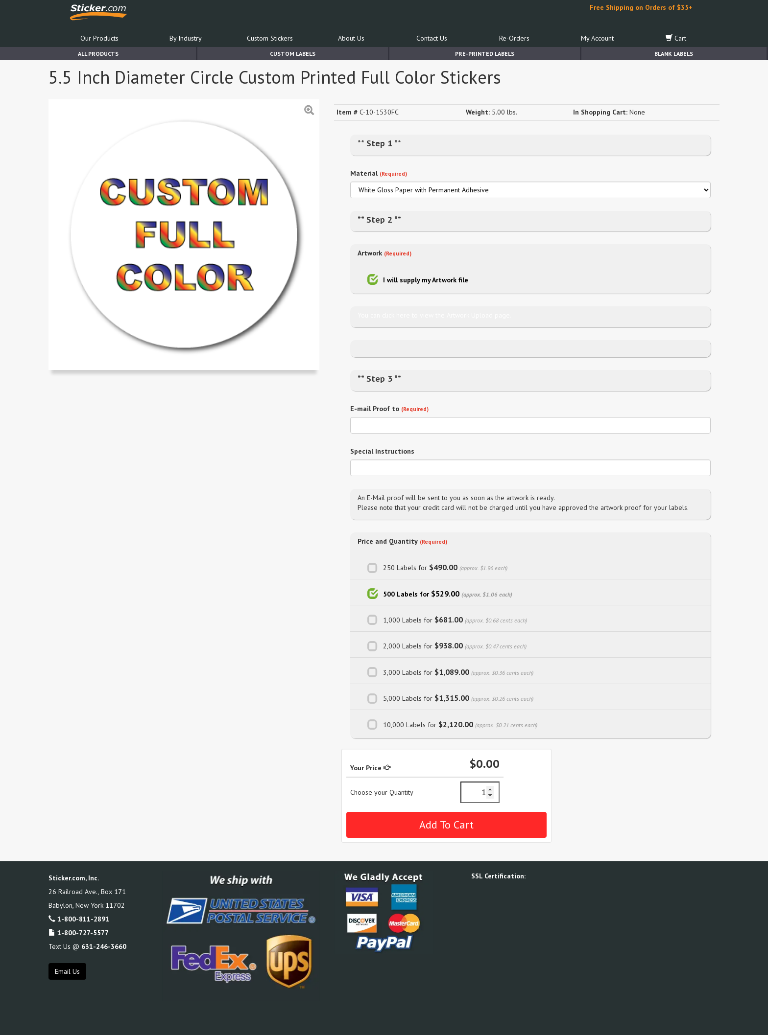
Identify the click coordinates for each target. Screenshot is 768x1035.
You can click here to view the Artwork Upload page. (434, 315)
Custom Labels (292, 53)
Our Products (99, 38)
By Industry (185, 38)
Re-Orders (514, 38)
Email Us (67, 971)
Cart (676, 38)
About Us (351, 38)
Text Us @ (87, 946)
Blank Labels (673, 53)
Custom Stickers (270, 38)
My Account (597, 38)
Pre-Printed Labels (484, 53)
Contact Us (431, 38)
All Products (98, 53)
